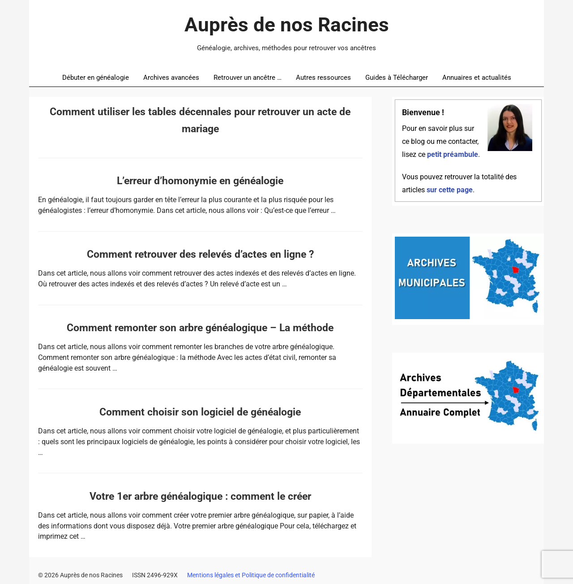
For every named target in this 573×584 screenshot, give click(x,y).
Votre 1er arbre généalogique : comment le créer (200, 496)
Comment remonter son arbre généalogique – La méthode (200, 328)
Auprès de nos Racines (286, 24)
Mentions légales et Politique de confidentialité (251, 575)
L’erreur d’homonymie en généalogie (200, 181)
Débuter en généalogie (95, 78)
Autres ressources (323, 78)
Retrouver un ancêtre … (248, 78)
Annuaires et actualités (476, 78)
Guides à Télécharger (396, 78)
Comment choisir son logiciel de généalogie (200, 412)
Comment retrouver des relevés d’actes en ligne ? (200, 254)
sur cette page (450, 190)
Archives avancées (171, 78)
